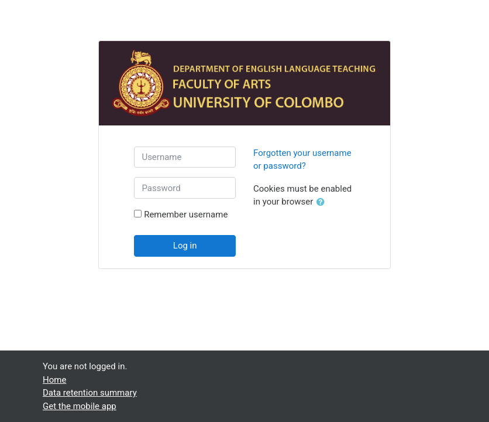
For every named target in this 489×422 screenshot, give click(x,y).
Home (54, 380)
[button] (322, 202)
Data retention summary (90, 392)
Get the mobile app (79, 406)
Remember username (186, 214)
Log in (185, 245)
